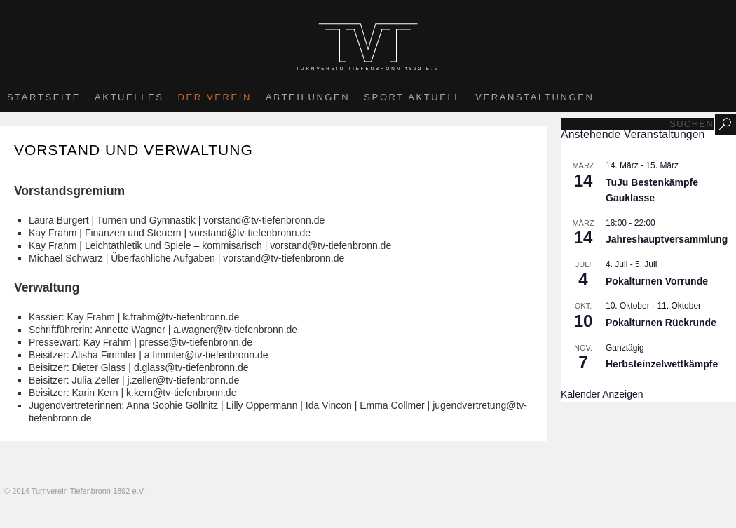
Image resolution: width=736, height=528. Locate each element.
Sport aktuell (412, 97)
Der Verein (215, 97)
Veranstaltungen (534, 97)
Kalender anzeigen (602, 394)
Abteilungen (308, 97)
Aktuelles (129, 97)
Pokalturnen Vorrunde (657, 281)
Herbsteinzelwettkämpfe (662, 364)
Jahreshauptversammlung (667, 239)
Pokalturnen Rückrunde (661, 322)
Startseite (44, 97)
